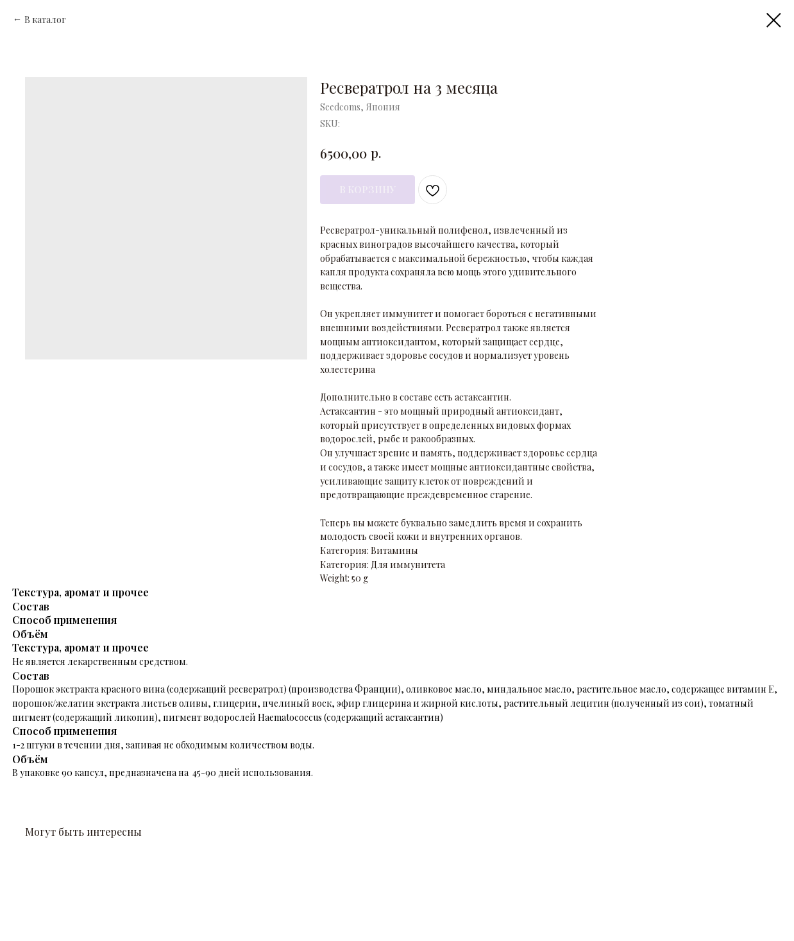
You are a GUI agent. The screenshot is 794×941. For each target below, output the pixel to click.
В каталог (45, 19)
